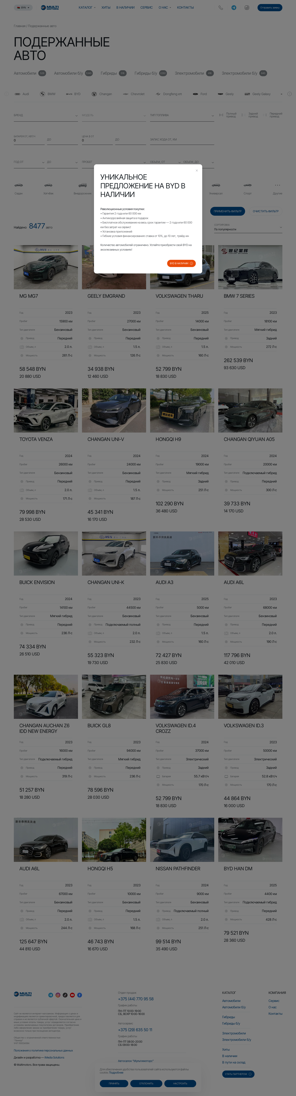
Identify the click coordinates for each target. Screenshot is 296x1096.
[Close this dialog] (196, 171)
